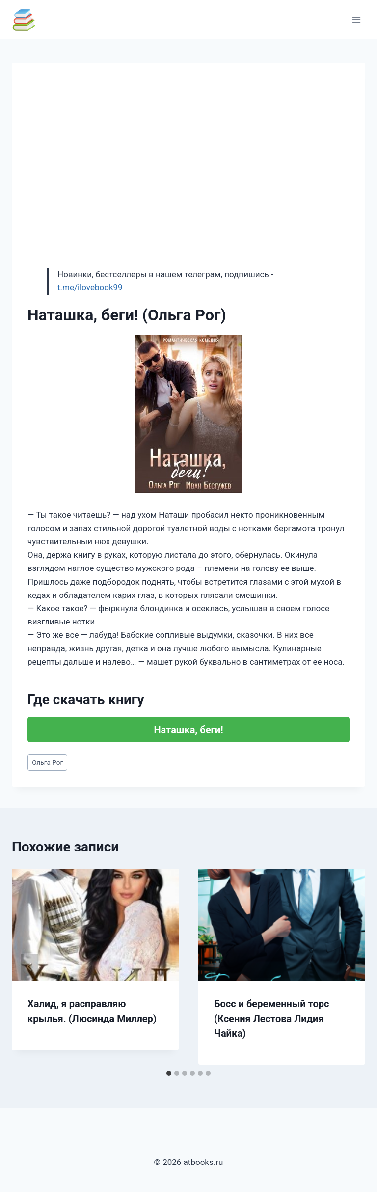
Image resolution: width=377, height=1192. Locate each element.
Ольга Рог (47, 762)
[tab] (168, 1073)
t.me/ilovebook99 (90, 287)
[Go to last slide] (29, 967)
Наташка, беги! (188, 730)
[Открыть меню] (356, 19)
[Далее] (347, 967)
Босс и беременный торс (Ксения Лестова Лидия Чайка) (271, 1018)
